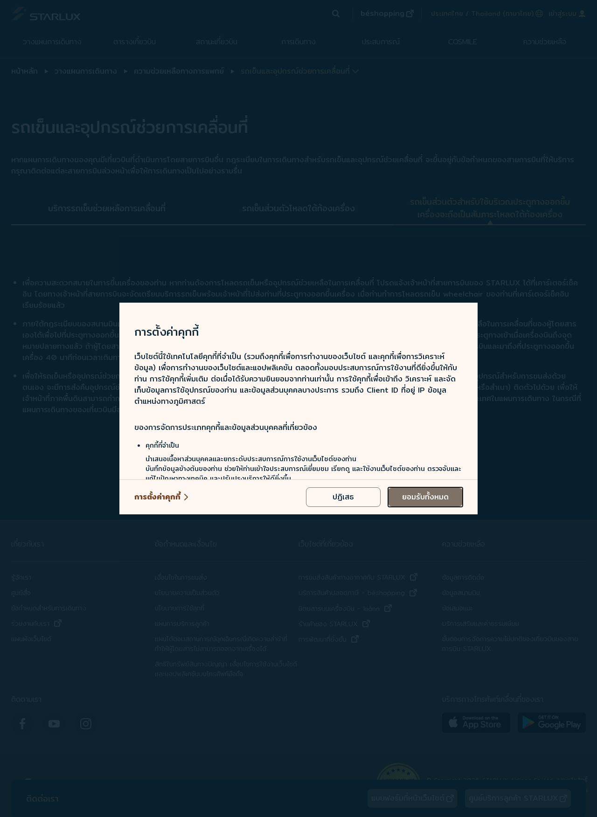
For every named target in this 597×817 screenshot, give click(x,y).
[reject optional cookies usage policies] (343, 497)
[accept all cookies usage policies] (425, 497)
